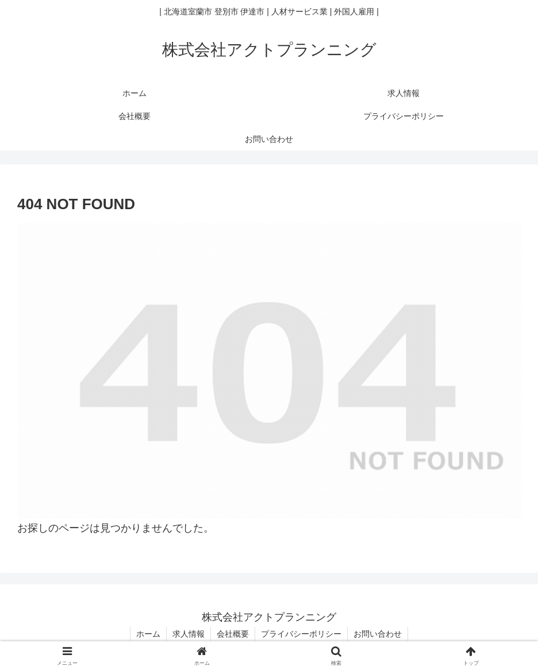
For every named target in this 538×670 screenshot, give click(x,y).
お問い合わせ (377, 633)
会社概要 (233, 633)
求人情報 (188, 633)
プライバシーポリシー (301, 633)
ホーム (148, 633)
